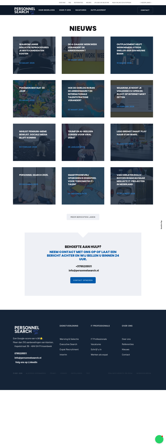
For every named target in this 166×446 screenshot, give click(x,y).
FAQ (69, 2)
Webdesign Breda (143, 373)
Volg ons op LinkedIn (25, 362)
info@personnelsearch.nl (83, 270)
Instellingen (76, 373)
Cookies (63, 373)
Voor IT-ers (65, 10)
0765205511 (20, 353)
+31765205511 (83, 266)
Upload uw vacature (101, 2)
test (88, 373)
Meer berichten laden (83, 217)
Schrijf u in (96, 349)
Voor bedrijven (47, 10)
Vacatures (80, 10)
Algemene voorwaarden (36, 373)
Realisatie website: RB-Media (120, 373)
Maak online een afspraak (121, 2)
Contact (145, 10)
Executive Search (68, 344)
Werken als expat (99, 354)
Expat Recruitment (69, 349)
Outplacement (98, 10)
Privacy (53, 373)
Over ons (62, 2)
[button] (159, 439)
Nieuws (88, 2)
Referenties (78, 2)
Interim (63, 354)
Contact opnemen (83, 280)
